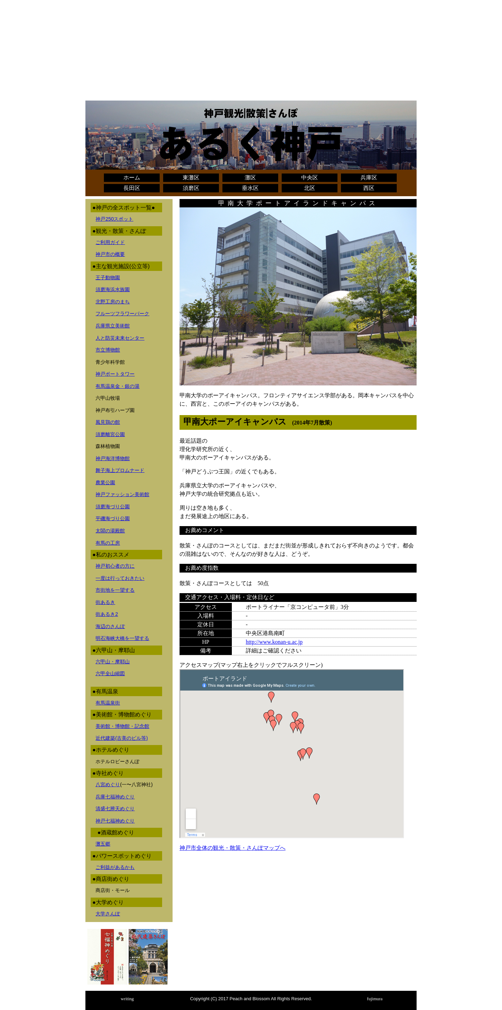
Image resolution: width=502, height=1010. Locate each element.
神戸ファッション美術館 (122, 494)
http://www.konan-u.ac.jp (274, 642)
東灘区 (191, 177)
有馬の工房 (108, 543)
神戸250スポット (114, 219)
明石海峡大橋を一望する (122, 638)
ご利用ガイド (110, 242)
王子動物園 (108, 277)
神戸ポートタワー (115, 374)
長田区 (131, 188)
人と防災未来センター (120, 338)
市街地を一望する (115, 590)
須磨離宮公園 (110, 434)
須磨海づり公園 (113, 506)
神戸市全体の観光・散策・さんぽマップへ (233, 848)
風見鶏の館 (108, 422)
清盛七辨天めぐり (115, 808)
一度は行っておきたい (120, 578)
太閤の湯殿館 (110, 530)
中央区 (309, 177)
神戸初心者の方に (115, 566)
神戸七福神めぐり (115, 821)
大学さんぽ (108, 913)
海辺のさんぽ (110, 626)
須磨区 (191, 188)
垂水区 (250, 188)
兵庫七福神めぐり (115, 796)
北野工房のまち (113, 301)
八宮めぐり (108, 784)
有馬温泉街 (108, 703)
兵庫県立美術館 (113, 326)
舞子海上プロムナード (120, 470)
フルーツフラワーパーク (122, 313)
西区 (368, 188)
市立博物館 (108, 350)
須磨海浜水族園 (113, 289)
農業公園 (105, 482)
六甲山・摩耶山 (113, 661)
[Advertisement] (251, 52)
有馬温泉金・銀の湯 (117, 386)
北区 (309, 188)
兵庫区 (368, 177)
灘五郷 (103, 844)
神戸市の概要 (110, 254)
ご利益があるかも (115, 867)
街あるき (105, 602)
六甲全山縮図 (110, 673)
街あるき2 (107, 614)
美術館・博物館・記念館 (122, 726)
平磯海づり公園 (113, 518)
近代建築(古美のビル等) (122, 738)
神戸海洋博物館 (113, 458)
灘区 (250, 177)
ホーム (131, 177)
